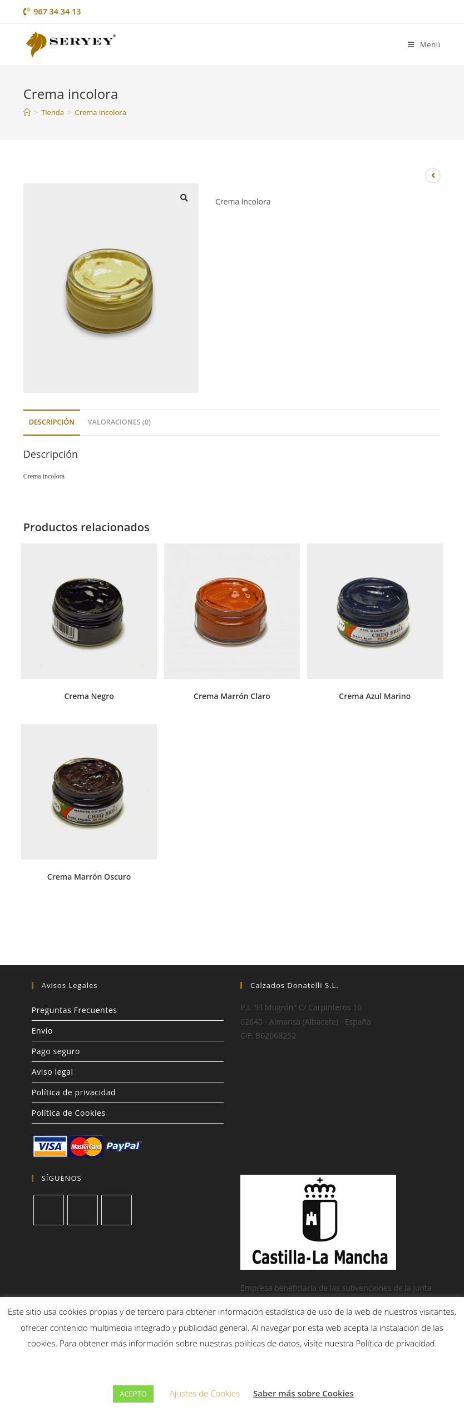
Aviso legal (52, 1071)
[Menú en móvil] (424, 44)
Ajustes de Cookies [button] (205, 1393)
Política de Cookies (69, 1112)
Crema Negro (88, 696)
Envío (42, 1030)
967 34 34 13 (52, 11)
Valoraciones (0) (119, 422)
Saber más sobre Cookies (303, 1393)
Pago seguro (56, 1051)
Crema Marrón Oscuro (89, 876)
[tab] (51, 422)
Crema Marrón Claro (232, 696)
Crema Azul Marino (375, 696)
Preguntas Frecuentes (74, 1010)
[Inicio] (27, 112)
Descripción (52, 422)
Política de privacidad (74, 1092)
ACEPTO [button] (133, 1394)
